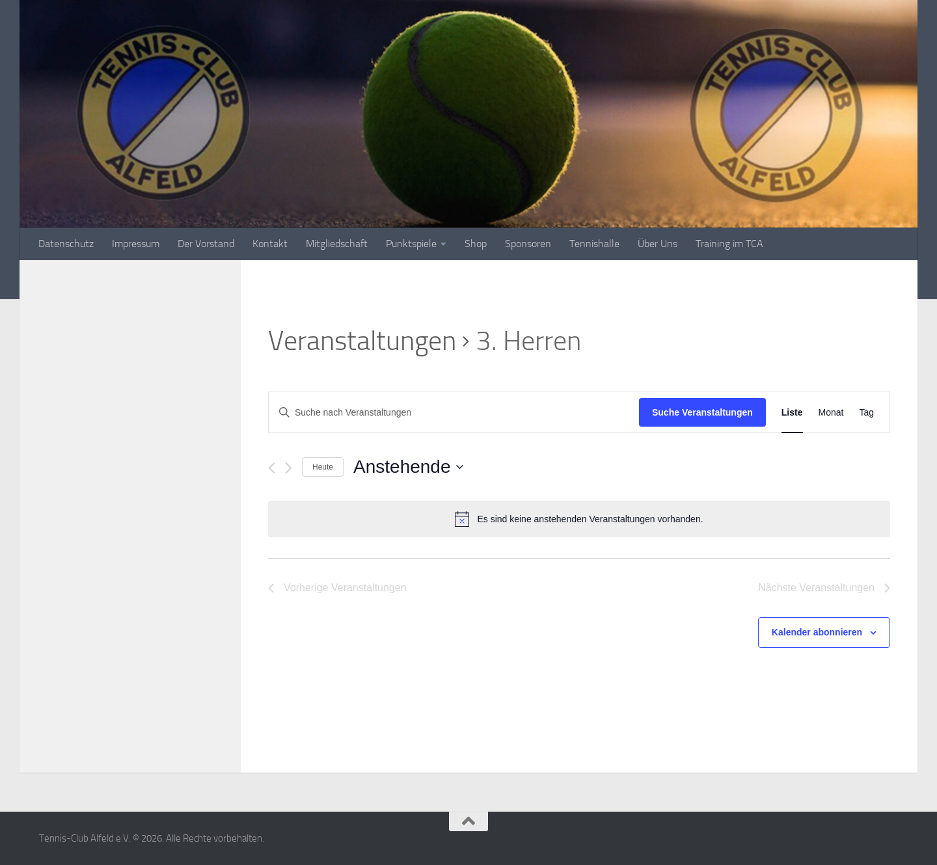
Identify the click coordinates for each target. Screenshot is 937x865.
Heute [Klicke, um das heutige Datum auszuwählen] (322, 467)
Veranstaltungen (362, 341)
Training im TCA (729, 243)
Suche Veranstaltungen (702, 412)
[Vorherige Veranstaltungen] (271, 468)
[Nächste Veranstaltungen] (288, 468)
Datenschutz (66, 243)
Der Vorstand (206, 243)
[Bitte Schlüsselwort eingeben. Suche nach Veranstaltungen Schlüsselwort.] (454, 412)
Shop (476, 243)
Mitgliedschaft (337, 243)
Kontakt (270, 243)
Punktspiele (411, 243)
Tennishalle (594, 243)
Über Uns (657, 243)
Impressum (135, 243)
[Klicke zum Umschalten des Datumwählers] (408, 467)
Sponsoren (528, 243)
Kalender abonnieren (817, 632)
